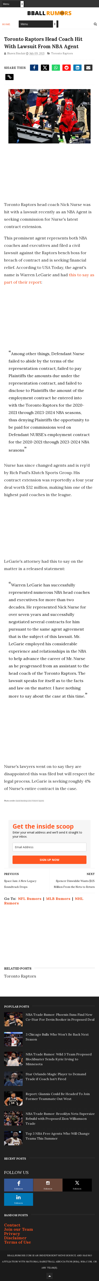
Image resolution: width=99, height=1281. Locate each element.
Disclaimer (15, 1237)
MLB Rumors (58, 898)
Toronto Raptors (62, 53)
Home (6, 24)
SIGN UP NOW (49, 860)
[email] (49, 847)
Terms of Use (17, 1242)
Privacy (12, 1233)
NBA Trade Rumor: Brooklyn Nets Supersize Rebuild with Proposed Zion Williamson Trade (60, 1118)
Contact (12, 1224)
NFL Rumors (29, 898)
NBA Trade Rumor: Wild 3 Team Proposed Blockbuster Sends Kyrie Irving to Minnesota (59, 1059)
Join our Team (18, 1229)
